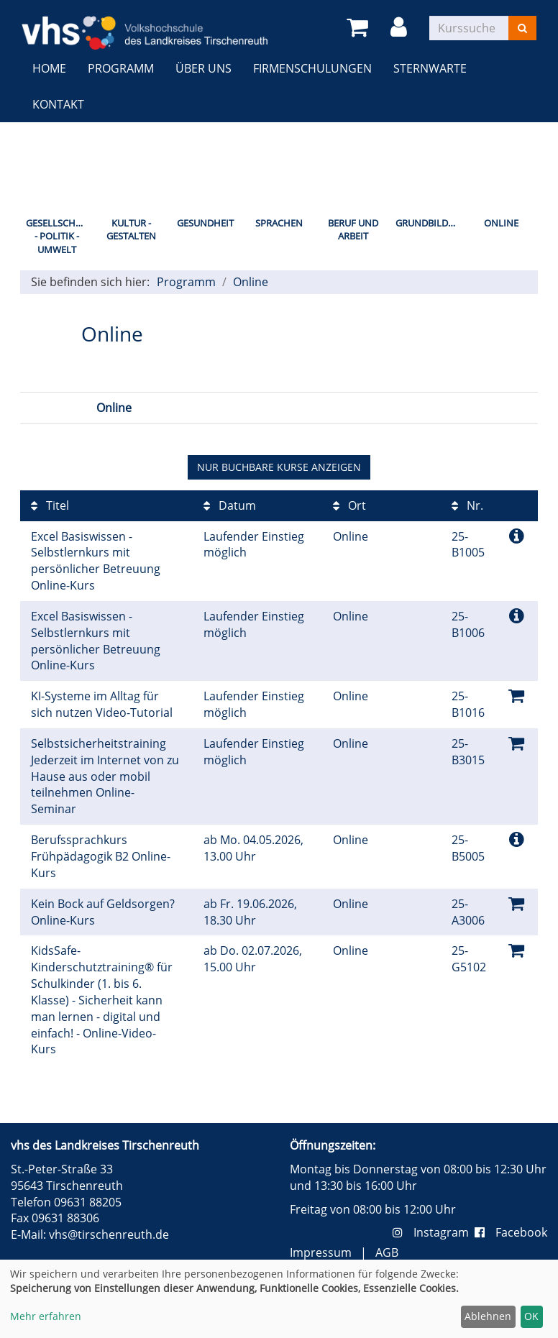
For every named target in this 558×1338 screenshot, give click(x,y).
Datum (229, 505)
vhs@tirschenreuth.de (109, 1234)
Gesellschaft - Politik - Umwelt (58, 236)
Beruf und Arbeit (353, 229)
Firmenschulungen (312, 68)
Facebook (511, 1232)
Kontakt (58, 104)
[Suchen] (522, 28)
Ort (349, 505)
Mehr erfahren (45, 1316)
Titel (50, 505)
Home (49, 68)
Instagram (434, 1232)
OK (531, 1316)
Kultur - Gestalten (131, 229)
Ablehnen (488, 1316)
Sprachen (279, 222)
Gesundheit (205, 222)
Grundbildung (429, 222)
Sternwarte (430, 68)
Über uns (203, 68)
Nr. (467, 505)
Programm (121, 68)
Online (501, 222)
